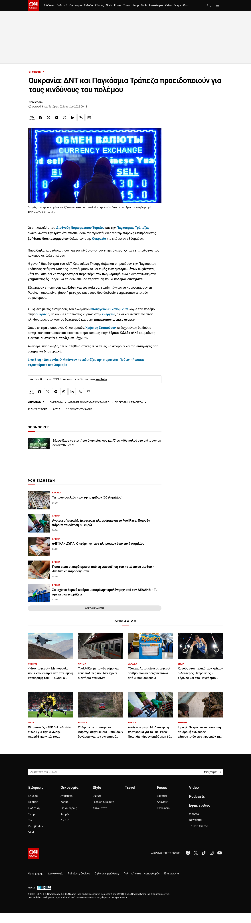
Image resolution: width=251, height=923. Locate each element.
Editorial (162, 796)
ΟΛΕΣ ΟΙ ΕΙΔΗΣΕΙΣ (94, 608)
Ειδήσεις (49, 5)
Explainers (163, 808)
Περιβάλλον (35, 826)
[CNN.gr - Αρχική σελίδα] (33, 853)
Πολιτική (61, 5)
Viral (31, 832)
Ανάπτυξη (66, 796)
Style (109, 5)
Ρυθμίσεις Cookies (79, 873)
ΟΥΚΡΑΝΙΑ (56, 402)
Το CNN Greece (198, 826)
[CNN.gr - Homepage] (33, 5)
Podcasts (197, 796)
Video (168, 5)
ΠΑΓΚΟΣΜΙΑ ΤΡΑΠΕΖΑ (129, 402)
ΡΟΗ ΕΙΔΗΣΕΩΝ (41, 481)
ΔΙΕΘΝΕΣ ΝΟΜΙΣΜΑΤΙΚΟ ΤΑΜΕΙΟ (89, 402)
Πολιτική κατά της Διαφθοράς (141, 873)
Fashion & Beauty (103, 802)
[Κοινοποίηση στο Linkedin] (72, 117)
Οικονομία (76, 5)
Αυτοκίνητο (156, 5)
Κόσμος (99, 5)
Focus (117, 5)
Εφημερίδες (181, 5)
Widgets (194, 813)
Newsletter (195, 820)
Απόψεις (162, 802)
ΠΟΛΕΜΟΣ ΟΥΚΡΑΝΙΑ (79, 409)
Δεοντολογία (55, 873)
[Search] (212, 772)
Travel (126, 5)
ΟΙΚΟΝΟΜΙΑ (37, 72)
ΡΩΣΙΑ (56, 409)
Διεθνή (64, 820)
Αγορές (65, 814)
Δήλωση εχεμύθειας (107, 873)
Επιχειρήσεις (68, 808)
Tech (144, 5)
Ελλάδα (88, 5)
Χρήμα (64, 802)
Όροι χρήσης (35, 873)
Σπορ (136, 5)
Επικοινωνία (171, 873)
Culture (97, 796)
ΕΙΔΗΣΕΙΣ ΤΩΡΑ (37, 409)
